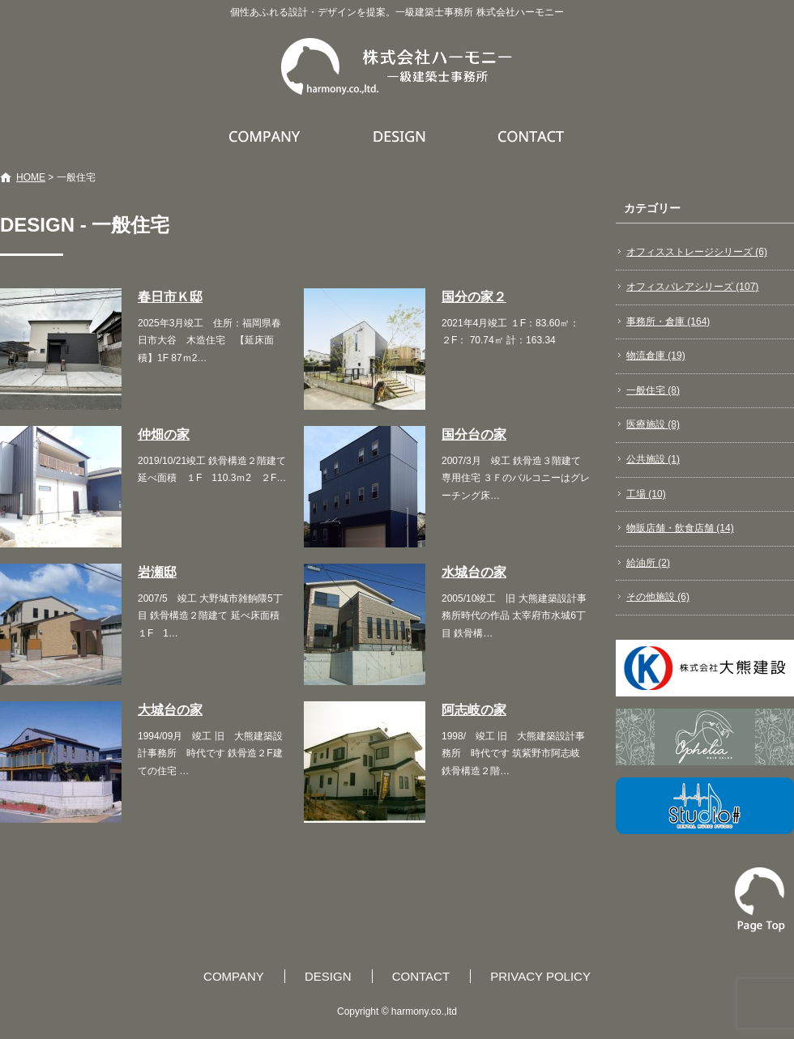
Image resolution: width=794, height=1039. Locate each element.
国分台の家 (474, 434)
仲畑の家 (164, 434)
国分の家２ (474, 297)
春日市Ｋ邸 (170, 297)
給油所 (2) (648, 562)
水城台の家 (474, 572)
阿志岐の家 (474, 710)
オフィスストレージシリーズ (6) (696, 252)
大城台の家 (170, 710)
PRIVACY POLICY (540, 976)
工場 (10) (646, 494)
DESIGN (401, 136)
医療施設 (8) (653, 424)
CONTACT (532, 136)
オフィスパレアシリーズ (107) (692, 286)
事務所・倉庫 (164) (668, 321)
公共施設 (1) (653, 459)
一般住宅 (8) (653, 390)
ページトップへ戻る (760, 899)
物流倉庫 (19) (655, 355)
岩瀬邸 (157, 572)
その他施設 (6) (657, 597)
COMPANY (266, 136)
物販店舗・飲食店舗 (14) (680, 528)
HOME (30, 177)
